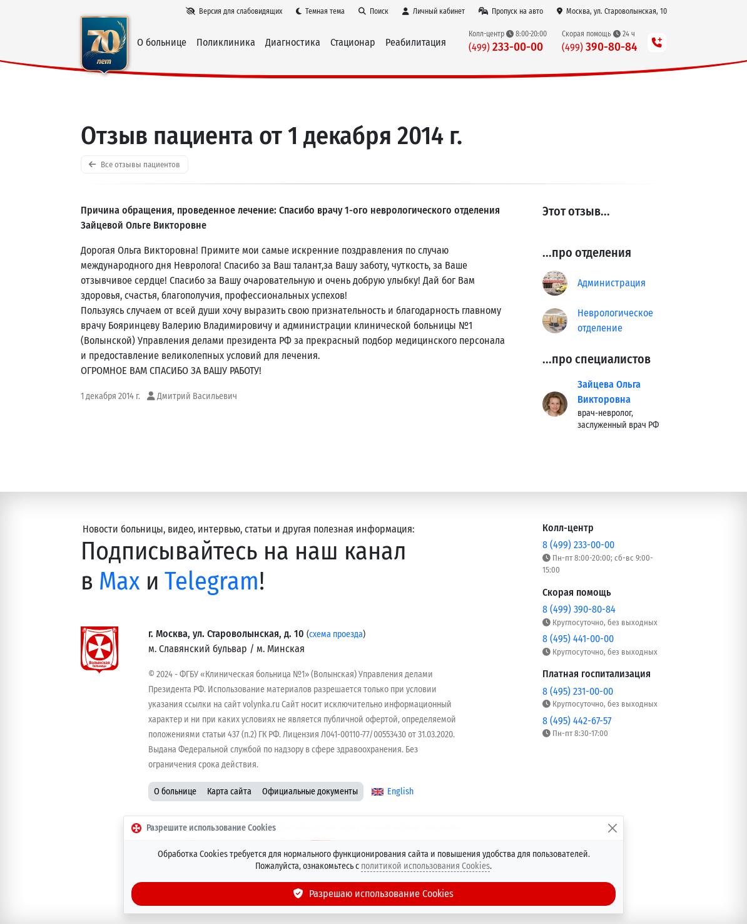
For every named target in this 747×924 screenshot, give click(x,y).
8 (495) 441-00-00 (578, 639)
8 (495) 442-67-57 (576, 721)
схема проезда (336, 634)
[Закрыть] (612, 828)
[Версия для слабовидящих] (234, 11)
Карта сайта (229, 791)
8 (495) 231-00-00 (577, 691)
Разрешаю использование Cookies (373, 894)
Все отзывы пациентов (134, 164)
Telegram (212, 581)
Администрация (611, 283)
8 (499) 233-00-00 (578, 545)
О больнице (175, 791)
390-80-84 (600, 46)
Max (119, 581)
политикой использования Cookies (425, 866)
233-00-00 (506, 46)
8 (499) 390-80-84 (579, 609)
